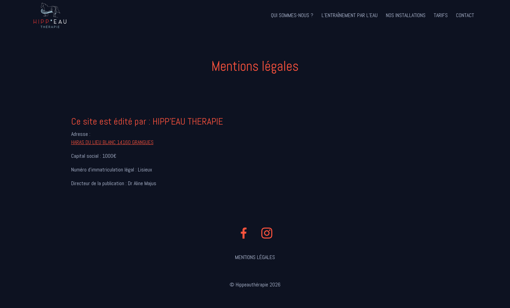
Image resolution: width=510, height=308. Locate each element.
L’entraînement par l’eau (350, 15)
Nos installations (406, 15)
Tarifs (441, 15)
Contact (465, 15)
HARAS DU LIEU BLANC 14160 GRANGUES (112, 142)
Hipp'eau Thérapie (50, 15)
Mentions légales (255, 257)
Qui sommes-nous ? (292, 15)
